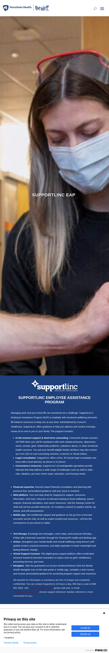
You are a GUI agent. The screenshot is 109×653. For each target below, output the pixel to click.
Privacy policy (30, 642)
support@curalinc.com (25, 592)
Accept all (85, 628)
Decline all (85, 634)
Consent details (11, 642)
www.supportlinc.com (41, 588)
